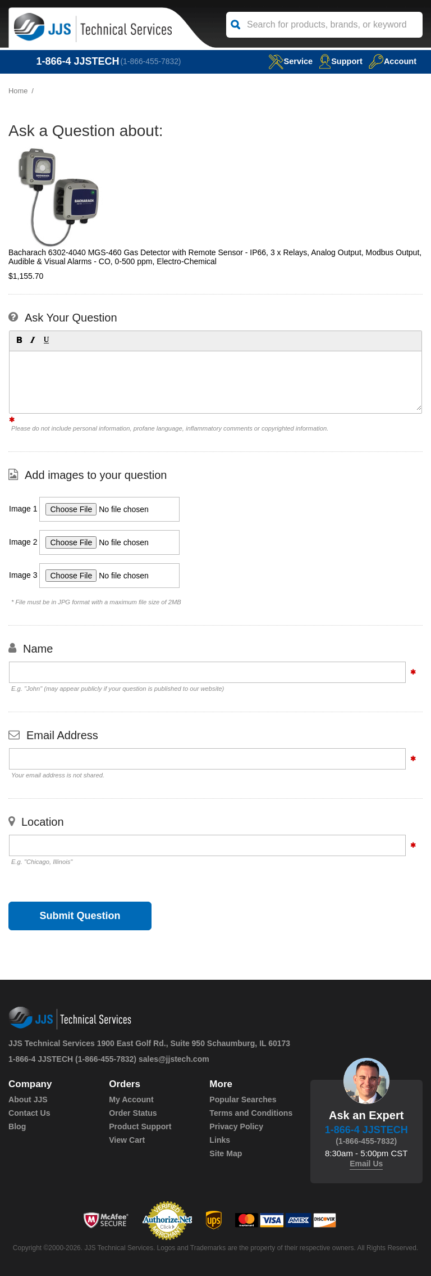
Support (339, 61)
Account (392, 61)
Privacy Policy (236, 1126)
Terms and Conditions (250, 1112)
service (287, 61)
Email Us (366, 1163)
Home (18, 91)
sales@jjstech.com (174, 1059)
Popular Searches (242, 1099)
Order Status (133, 1112)
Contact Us (29, 1112)
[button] (18, 339)
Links (219, 1139)
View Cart (127, 1139)
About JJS (27, 1099)
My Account (131, 1099)
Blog (17, 1126)
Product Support (140, 1126)
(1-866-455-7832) (151, 61)
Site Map (225, 1153)
